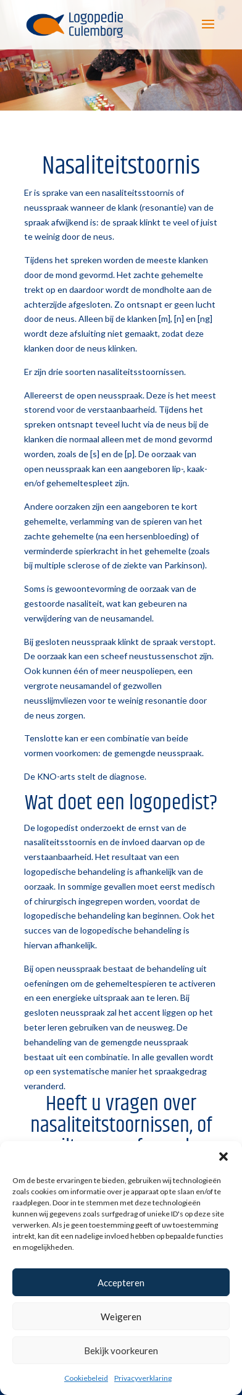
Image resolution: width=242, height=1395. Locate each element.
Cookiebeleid (86, 1378)
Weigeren (121, 1316)
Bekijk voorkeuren (121, 1350)
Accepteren (121, 1282)
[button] (223, 1156)
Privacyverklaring (143, 1378)
